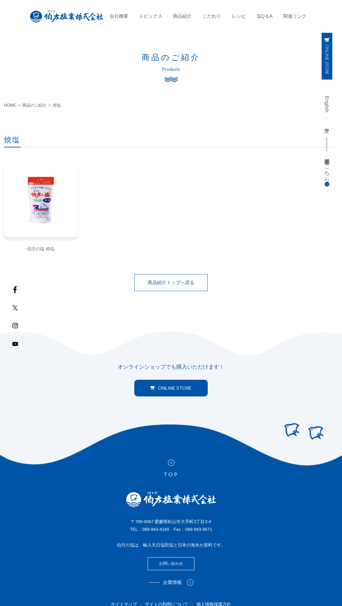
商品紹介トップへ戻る (171, 282)
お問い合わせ (171, 563)
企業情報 (178, 582)
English (327, 104)
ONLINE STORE (171, 388)
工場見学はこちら (327, 171)
